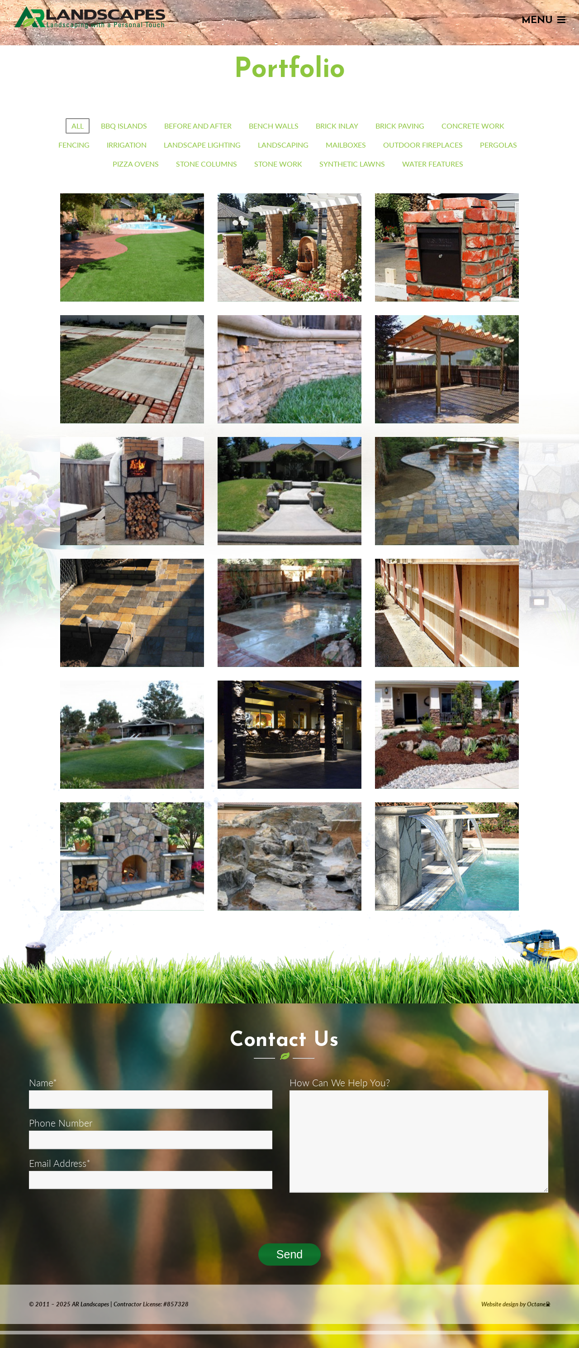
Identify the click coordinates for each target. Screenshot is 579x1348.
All (77, 125)
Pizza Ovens (136, 163)
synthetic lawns (352, 163)
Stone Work (278, 163)
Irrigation (127, 144)
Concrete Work (472, 125)
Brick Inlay (337, 125)
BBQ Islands (124, 125)
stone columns (206, 163)
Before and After (198, 125)
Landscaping (283, 144)
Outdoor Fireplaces (423, 144)
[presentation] (97, 1215)
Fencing (74, 144)
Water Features (432, 163)
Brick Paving (399, 125)
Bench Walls (274, 125)
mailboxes (346, 144)
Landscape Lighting (202, 144)
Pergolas (498, 144)
